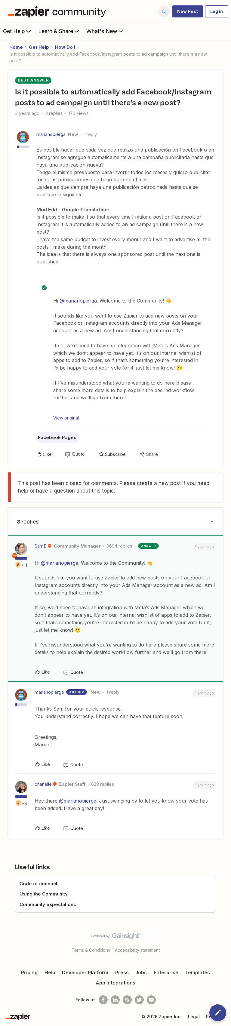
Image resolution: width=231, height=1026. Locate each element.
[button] (187, 11)
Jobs (141, 972)
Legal (194, 1016)
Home (16, 47)
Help (50, 972)
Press (122, 972)
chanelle (43, 784)
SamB (41, 546)
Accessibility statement (137, 950)
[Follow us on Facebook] (103, 999)
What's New (105, 31)
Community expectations (48, 904)
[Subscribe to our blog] (127, 999)
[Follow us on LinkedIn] (115, 999)
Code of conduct (38, 883)
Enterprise (166, 972)
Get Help (17, 31)
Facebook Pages (57, 437)
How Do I (65, 47)
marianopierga (51, 134)
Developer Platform (85, 972)
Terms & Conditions (91, 950)
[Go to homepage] (58, 11)
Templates (197, 972)
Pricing (29, 972)
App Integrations (115, 983)
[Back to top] (223, 941)
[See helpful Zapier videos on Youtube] (151, 999)
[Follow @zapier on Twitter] (139, 999)
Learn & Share (59, 31)
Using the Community (44, 894)
